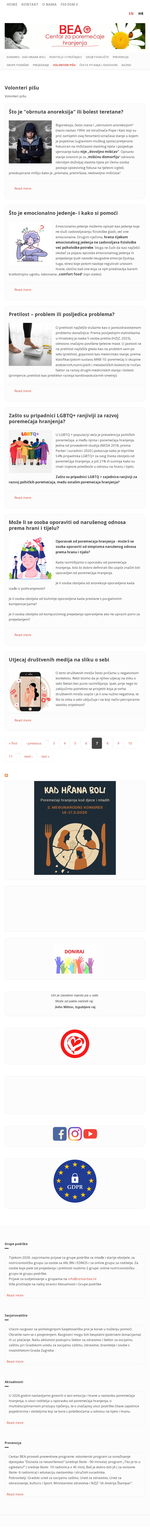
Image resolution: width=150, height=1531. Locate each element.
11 (11, 756)
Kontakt (29, 4)
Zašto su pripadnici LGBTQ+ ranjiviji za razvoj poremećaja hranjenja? (64, 418)
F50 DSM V (69, 4)
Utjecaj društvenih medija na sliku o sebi (59, 659)
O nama (49, 4)
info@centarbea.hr (82, 1279)
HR (140, 13)
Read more (22, 188)
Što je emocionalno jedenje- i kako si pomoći (63, 213)
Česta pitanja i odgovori (98, 65)
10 (130, 743)
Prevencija (121, 57)
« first (13, 743)
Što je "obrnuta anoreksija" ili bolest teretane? (66, 111)
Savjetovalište (97, 57)
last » (45, 756)
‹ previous (33, 743)
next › (28, 756)
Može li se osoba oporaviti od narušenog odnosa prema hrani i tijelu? (67, 525)
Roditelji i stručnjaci (65, 57)
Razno (126, 65)
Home (12, 4)
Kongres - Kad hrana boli (26, 57)
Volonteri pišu (64, 65)
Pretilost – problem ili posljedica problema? (61, 314)
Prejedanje (41, 65)
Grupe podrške (18, 65)
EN (131, 13)
